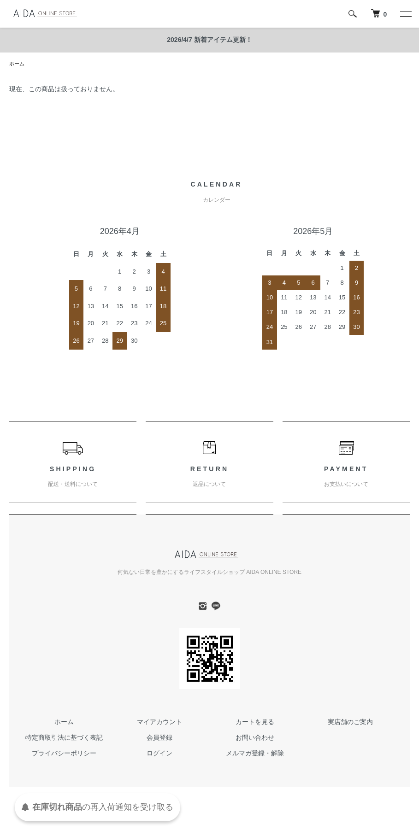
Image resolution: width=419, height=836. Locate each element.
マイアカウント (159, 722)
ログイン (159, 754)
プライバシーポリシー (64, 754)
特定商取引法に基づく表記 (64, 738)
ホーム (17, 64)
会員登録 (159, 738)
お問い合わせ (255, 738)
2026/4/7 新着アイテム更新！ (209, 39)
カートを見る (255, 722)
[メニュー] (405, 14)
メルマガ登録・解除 (255, 754)
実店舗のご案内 (350, 722)
